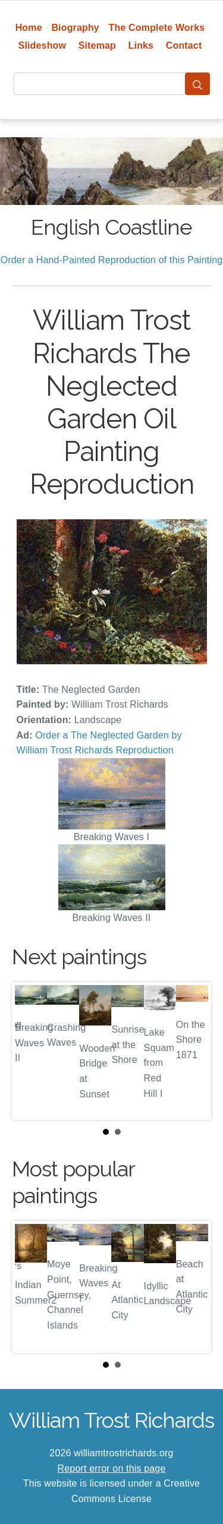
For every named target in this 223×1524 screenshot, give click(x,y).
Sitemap (97, 45)
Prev (30, 1051)
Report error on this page (112, 1468)
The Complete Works (157, 28)
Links (141, 45)
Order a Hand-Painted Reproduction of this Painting (112, 260)
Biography (75, 28)
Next (192, 1051)
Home (28, 28)
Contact (184, 45)
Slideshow (42, 45)
